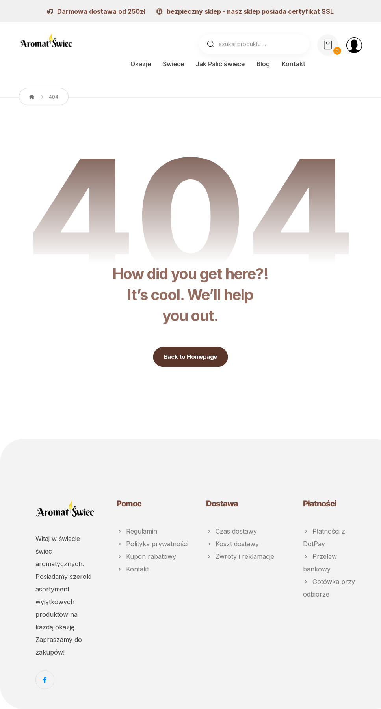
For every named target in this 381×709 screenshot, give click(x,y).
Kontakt (133, 569)
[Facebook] (44, 679)
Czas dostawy (231, 531)
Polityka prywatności (152, 544)
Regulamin (137, 531)
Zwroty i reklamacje (240, 556)
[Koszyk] (327, 44)
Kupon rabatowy (146, 556)
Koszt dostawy (232, 544)
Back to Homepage (190, 356)
